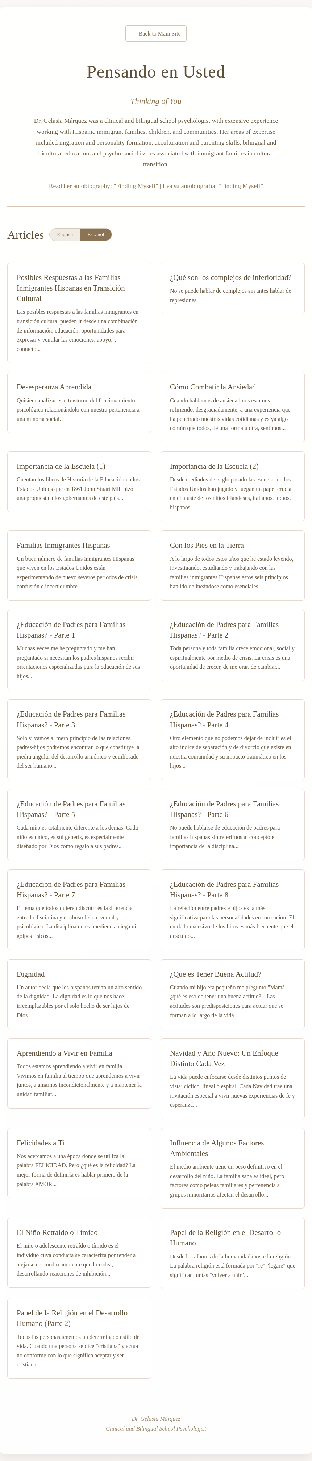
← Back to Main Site (156, 33)
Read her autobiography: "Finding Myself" (103, 185)
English (65, 234)
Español (95, 234)
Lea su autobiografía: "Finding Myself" (213, 185)
